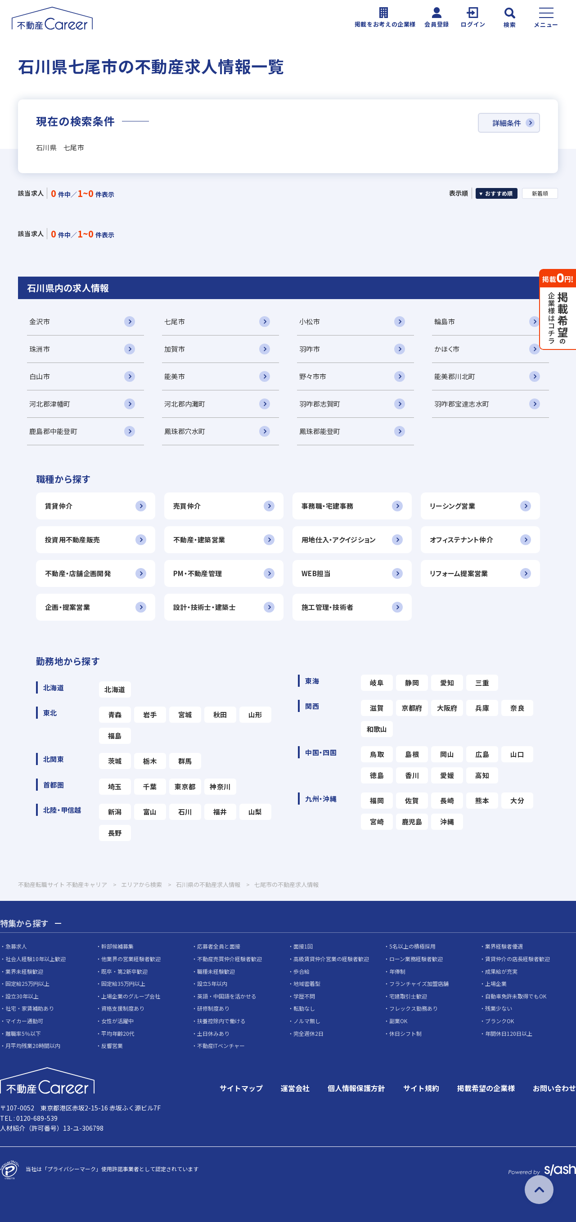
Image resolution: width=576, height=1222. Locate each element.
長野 (115, 832)
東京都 (185, 786)
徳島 (377, 775)
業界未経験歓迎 (24, 971)
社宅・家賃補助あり (29, 1008)
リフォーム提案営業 (459, 573)
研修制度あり (213, 1008)
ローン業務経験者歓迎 (416, 958)
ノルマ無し (306, 1021)
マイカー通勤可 (24, 1021)
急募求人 (16, 946)
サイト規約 (421, 1088)
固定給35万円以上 (123, 983)
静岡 (412, 682)
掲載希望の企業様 (486, 1088)
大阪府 (447, 707)
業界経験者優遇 (504, 946)
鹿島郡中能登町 (53, 431)
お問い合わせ (554, 1088)
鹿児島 (412, 821)
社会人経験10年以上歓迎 (35, 958)
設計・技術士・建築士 (204, 607)
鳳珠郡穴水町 (185, 431)
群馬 (185, 760)
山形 (255, 714)
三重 (482, 682)
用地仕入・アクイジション (339, 539)
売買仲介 (187, 505)
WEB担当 (316, 573)
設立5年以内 (212, 983)
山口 (517, 754)
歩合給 (301, 971)
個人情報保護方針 (356, 1088)
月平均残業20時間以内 (32, 1045)
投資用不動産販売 (72, 539)
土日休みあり (213, 1033)
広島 (482, 754)
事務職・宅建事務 (327, 505)
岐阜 (377, 682)
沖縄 (447, 821)
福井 (220, 811)
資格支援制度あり (122, 1008)
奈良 (517, 707)
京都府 (412, 707)
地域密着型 (306, 983)
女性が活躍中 (117, 1021)
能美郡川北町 (455, 376)
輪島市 (444, 321)
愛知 (447, 682)
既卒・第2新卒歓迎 (124, 971)
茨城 (115, 760)
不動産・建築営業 (199, 539)
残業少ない (498, 1008)
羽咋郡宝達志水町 (461, 403)
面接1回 (303, 946)
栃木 (150, 760)
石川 (185, 811)
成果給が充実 (501, 971)
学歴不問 (304, 996)
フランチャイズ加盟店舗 (419, 983)
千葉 (150, 786)
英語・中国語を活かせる (226, 996)
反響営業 (112, 1045)
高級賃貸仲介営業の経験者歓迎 (331, 958)
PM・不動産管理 (197, 573)
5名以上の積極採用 (412, 946)
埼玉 (115, 786)
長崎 (447, 800)
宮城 (185, 714)
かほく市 (446, 349)
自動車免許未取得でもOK (515, 996)
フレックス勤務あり (413, 1008)
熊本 (482, 800)
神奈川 (220, 786)
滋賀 (377, 707)
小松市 (309, 321)
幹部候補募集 (117, 946)
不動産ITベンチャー (221, 1045)
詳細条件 (506, 122)
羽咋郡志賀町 (320, 403)
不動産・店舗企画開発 (78, 573)
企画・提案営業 (67, 607)
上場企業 (496, 983)
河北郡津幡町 (50, 403)
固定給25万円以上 (27, 983)
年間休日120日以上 (508, 1033)
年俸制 (397, 971)
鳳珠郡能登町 (320, 431)
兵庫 (482, 707)
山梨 (255, 811)
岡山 (447, 754)
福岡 (377, 800)
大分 (517, 800)
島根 (412, 754)
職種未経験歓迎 (216, 971)
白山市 (39, 376)
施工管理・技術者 (327, 607)
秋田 (220, 714)
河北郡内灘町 (185, 403)
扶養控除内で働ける (221, 1021)
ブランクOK (499, 1021)
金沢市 (39, 321)
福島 (115, 735)
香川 (412, 775)
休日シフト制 (405, 1033)
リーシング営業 (452, 505)
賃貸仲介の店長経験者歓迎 (517, 958)
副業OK (398, 1021)
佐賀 (412, 800)
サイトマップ (241, 1088)
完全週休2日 (308, 1033)
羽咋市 (309, 349)
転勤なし (304, 1008)
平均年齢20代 (118, 1033)
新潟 (115, 811)
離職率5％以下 (23, 1033)
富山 (150, 811)
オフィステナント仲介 (461, 539)
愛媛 (447, 775)
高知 (482, 775)
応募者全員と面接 (218, 946)
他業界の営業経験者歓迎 (131, 958)
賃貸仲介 (58, 505)
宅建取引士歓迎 (408, 996)
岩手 (150, 714)
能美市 (174, 376)
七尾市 (174, 321)
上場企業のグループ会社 (130, 996)
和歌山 (377, 729)
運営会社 (295, 1088)
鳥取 (377, 754)
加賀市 (174, 349)
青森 (115, 714)
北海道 (114, 689)
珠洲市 (39, 349)
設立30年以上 (22, 996)
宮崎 (377, 821)
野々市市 (312, 376)
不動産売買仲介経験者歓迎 (229, 958)
